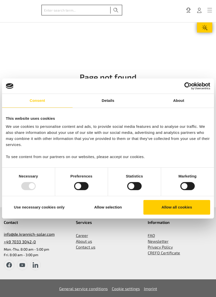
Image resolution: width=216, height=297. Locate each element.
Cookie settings (126, 288)
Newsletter (158, 241)
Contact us (85, 247)
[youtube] (22, 265)
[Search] (116, 10)
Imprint (150, 288)
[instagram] (35, 265)
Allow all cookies (176, 207)
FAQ (151, 235)
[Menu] (209, 10)
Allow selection (108, 207)
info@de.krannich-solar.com (29, 234)
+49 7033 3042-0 (20, 241)
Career (82, 235)
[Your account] (199, 10)
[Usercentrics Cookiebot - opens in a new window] (188, 86)
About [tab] (178, 100)
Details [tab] (108, 100)
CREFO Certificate (164, 252)
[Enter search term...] (76, 10)
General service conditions (83, 288)
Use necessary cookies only (39, 207)
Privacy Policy (160, 247)
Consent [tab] (37, 100)
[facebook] (9, 265)
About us (84, 241)
